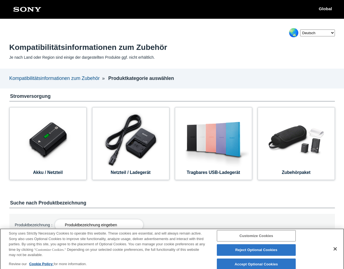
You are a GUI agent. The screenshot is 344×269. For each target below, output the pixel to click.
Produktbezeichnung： (34, 225)
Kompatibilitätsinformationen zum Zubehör (54, 78)
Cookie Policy (41, 265)
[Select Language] (317, 32)
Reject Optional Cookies (256, 252)
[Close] (335, 250)
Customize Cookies (256, 237)
